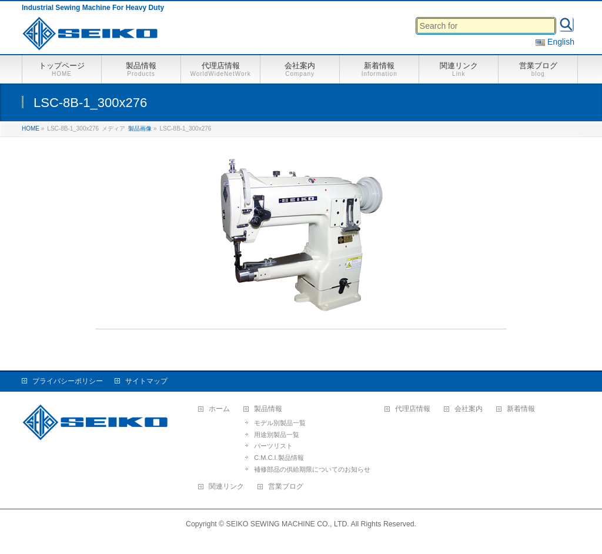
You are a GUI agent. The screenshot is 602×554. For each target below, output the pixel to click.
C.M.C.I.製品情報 (278, 457)
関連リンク (226, 486)
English (555, 41)
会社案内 (468, 409)
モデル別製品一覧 (280, 422)
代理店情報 (412, 409)
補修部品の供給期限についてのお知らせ (312, 469)
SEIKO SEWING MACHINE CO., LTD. (287, 524)
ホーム (219, 409)
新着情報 (521, 409)
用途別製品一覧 (276, 434)
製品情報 (268, 409)
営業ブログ (285, 486)
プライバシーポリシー (67, 381)
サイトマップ (146, 381)
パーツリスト (273, 445)
